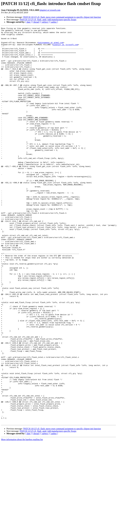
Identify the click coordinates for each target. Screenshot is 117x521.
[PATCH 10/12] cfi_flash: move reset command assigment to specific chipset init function (62, 17)
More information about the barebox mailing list (22, 518)
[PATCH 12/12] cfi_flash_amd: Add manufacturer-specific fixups (48, 19)
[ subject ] (45, 22)
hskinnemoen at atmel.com (50, 46)
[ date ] (29, 22)
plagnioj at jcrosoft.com (50, 10)
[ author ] (54, 22)
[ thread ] (36, 22)
